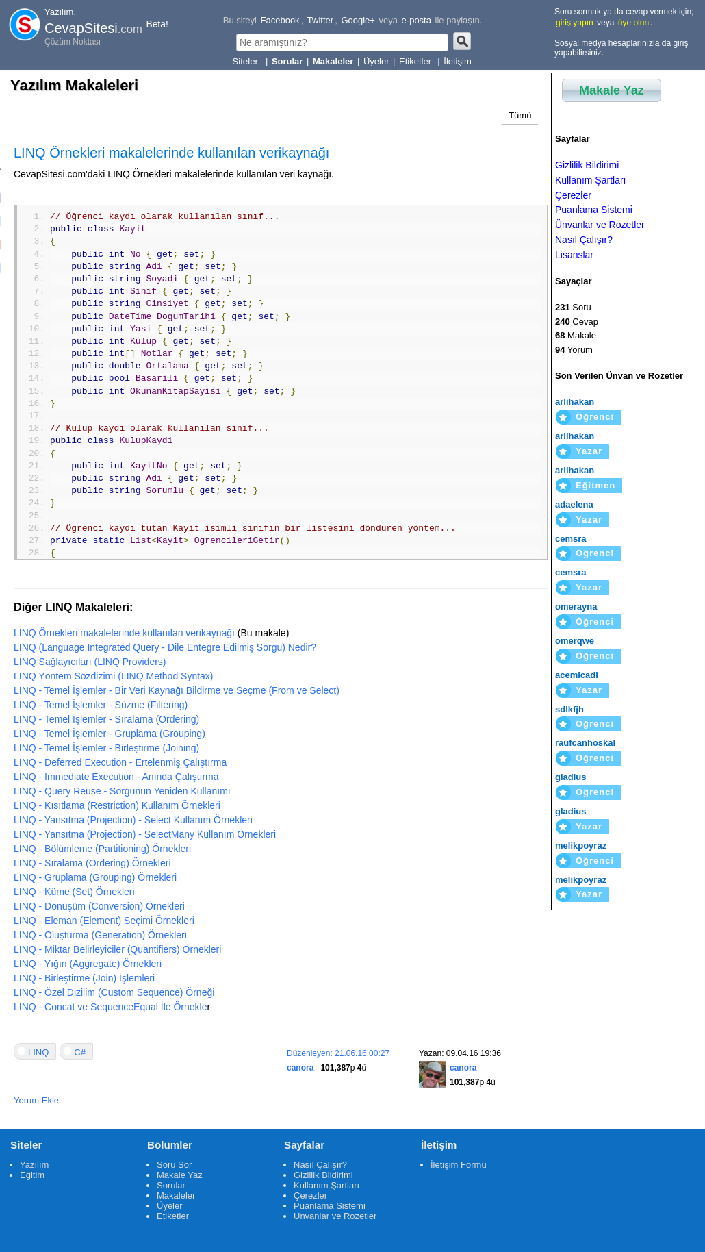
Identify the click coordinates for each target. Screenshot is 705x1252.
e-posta (416, 20)
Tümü (520, 115)
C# (80, 1052)
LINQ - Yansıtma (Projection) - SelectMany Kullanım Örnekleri (145, 834)
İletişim (457, 61)
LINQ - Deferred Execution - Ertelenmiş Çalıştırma (120, 762)
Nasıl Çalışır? (584, 239)
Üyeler (376, 61)
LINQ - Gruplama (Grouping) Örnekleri (95, 877)
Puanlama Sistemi (593, 209)
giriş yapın (574, 22)
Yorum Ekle (36, 1100)
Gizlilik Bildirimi (587, 165)
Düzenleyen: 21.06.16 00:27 (338, 1053)
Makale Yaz (611, 90)
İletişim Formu (459, 1165)
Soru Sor (174, 1165)
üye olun (633, 22)
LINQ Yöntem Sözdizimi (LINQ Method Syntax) (114, 676)
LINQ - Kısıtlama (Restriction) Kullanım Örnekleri (117, 805)
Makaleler (176, 1195)
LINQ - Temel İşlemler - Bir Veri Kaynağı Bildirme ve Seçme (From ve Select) (176, 690)
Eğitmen (595, 485)
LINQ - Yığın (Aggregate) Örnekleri (88, 963)
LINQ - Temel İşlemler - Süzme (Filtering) (101, 704)
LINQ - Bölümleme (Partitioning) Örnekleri (102, 848)
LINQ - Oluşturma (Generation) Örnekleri (100, 934)
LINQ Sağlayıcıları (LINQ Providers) (90, 661)
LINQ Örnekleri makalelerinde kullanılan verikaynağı (124, 632)
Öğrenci (595, 417)
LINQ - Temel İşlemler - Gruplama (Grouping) (109, 733)
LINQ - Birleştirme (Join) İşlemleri (84, 978)
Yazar (589, 451)
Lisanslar (574, 254)
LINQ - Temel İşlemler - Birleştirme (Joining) (106, 747)
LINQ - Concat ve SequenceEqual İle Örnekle (110, 1006)
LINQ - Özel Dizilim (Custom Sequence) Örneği (114, 992)
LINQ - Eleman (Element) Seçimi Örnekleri (104, 920)
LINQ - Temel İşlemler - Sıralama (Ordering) (106, 719)
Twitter (320, 20)
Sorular (171, 1185)
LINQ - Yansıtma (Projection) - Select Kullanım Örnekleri (133, 819)
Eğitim (32, 1175)
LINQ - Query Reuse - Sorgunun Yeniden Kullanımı (122, 791)
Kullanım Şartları (590, 180)
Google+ (358, 20)
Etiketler (416, 61)
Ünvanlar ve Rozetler (600, 224)
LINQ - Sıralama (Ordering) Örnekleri (92, 862)
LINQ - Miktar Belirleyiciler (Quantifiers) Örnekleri (117, 949)
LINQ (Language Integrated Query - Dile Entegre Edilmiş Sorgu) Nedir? (165, 647)
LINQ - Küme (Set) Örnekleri (74, 891)
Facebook (280, 20)
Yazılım (34, 1165)
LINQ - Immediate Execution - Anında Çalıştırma (116, 776)
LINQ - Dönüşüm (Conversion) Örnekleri (99, 906)
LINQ (38, 1052)
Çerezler (573, 195)
